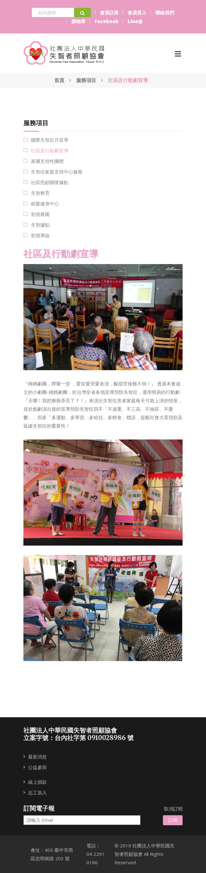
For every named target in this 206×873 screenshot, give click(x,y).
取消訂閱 (173, 809)
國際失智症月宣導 (49, 140)
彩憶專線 (40, 235)
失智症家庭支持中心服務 (56, 172)
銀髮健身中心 (45, 203)
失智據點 (40, 225)
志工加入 (37, 792)
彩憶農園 (40, 214)
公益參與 (37, 767)
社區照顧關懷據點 (49, 182)
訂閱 (172, 820)
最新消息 (37, 756)
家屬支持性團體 (47, 161)
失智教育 (40, 193)
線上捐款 (37, 782)
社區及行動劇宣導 (49, 150)
